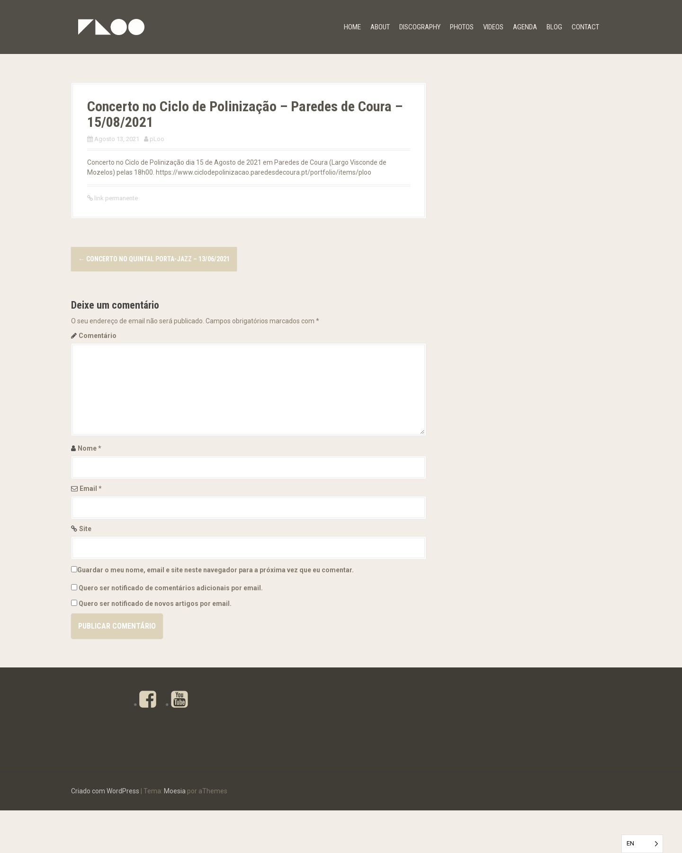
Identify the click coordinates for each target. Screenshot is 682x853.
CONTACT (585, 27)
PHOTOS (462, 27)
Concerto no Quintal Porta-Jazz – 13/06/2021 (154, 259)
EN (630, 843)
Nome (89, 448)
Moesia (175, 833)
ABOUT (380, 27)
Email (91, 488)
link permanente (115, 198)
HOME (352, 27)
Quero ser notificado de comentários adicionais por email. (171, 588)
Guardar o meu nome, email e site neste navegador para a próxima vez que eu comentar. (215, 570)
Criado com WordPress (105, 833)
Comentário (98, 335)
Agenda (525, 27)
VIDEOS (493, 27)
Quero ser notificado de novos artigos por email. (155, 603)
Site (85, 529)
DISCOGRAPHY (419, 27)
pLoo (157, 138)
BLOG (554, 27)
